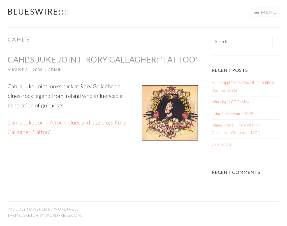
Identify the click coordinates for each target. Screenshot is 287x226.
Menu (269, 12)
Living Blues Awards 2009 (232, 113)
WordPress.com (63, 215)
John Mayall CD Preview (230, 102)
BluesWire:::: (39, 11)
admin (55, 70)
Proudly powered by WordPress (43, 209)
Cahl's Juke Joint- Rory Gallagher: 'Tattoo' (103, 59)
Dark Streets (222, 144)
